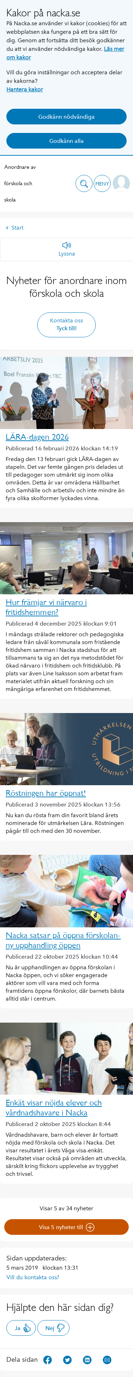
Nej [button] (55, 1328)
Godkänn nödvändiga (66, 116)
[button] (84, 183)
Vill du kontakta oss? (32, 1277)
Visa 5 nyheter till (66, 1227)
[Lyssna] (67, 249)
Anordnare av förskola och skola (20, 183)
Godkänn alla (66, 141)
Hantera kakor (24, 89)
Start (14, 227)
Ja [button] (23, 1328)
